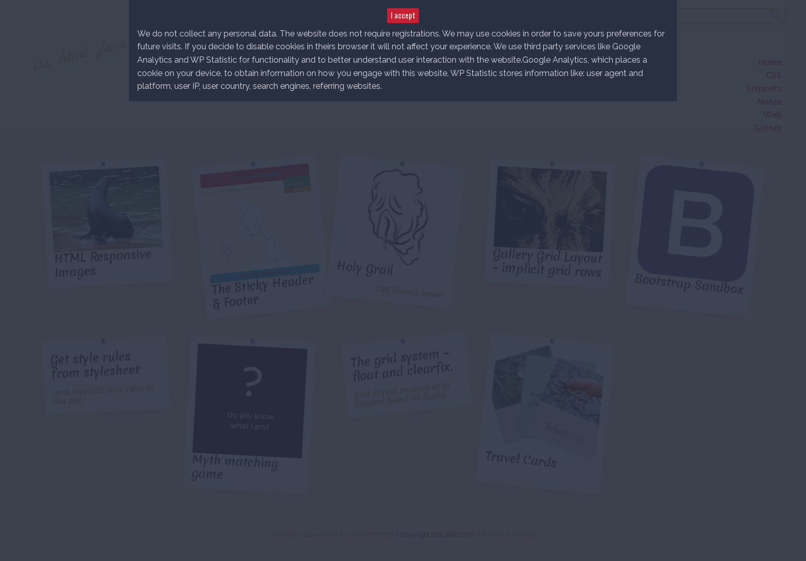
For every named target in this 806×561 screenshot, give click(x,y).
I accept (403, 15)
